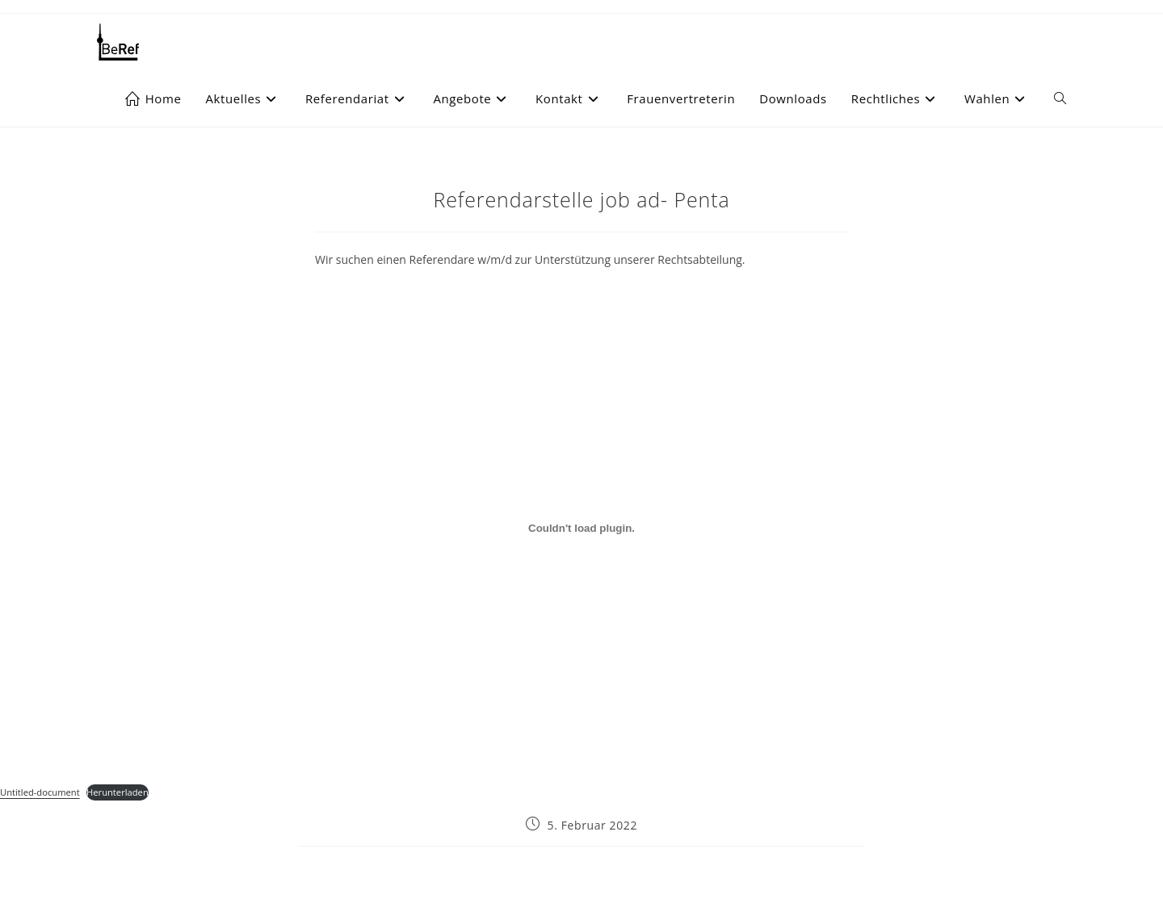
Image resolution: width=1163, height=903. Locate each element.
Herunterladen (117, 792)
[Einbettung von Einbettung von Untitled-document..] (581, 528)
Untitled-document (40, 792)
